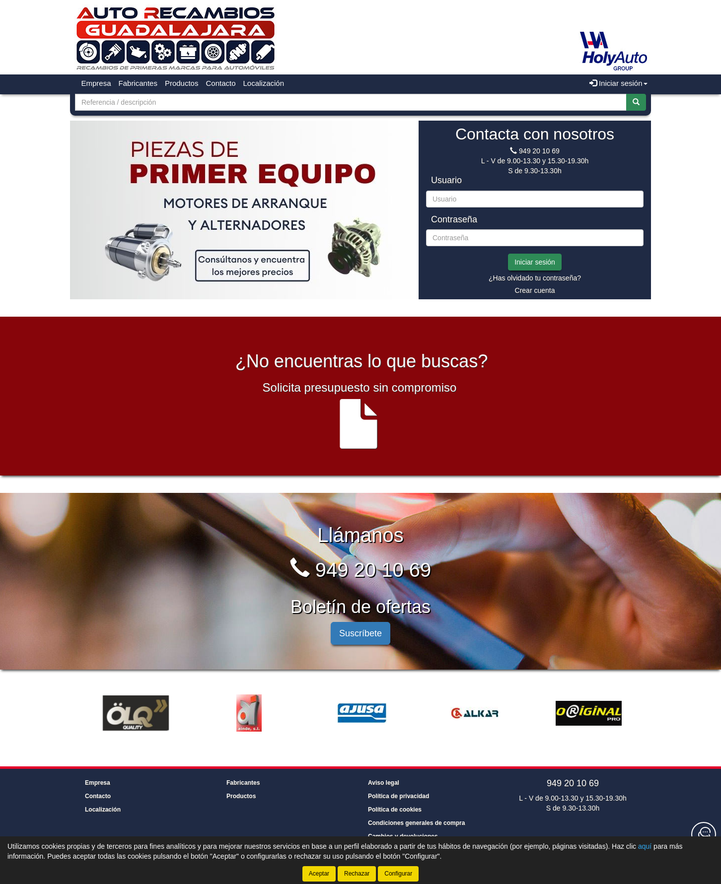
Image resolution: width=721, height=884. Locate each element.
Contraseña (454, 219)
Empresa (96, 83)
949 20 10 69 (539, 151)
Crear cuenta (535, 290)
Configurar (398, 873)
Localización (264, 83)
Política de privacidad (398, 796)
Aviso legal (383, 782)
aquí (644, 846)
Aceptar (319, 873)
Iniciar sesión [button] (618, 83)
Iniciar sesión (534, 262)
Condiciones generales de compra (416, 822)
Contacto (220, 83)
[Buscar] (636, 102)
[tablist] (243, 210)
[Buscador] (351, 102)
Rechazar (356, 873)
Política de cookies (395, 809)
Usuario (446, 180)
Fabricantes (138, 83)
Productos (182, 83)
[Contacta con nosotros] (703, 834)
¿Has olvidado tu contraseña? (535, 278)
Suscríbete (360, 633)
